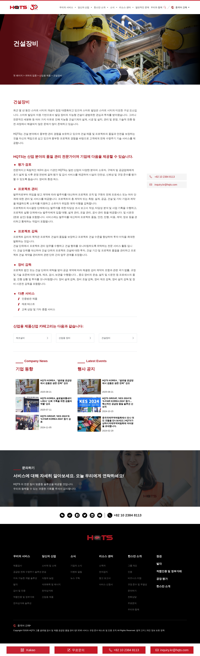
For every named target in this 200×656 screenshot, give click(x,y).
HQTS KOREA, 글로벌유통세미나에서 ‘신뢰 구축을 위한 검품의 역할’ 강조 (56, 401)
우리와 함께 (156, 7)
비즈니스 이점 (135, 578)
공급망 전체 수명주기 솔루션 (27, 572)
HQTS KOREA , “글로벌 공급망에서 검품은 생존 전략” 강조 (56, 381)
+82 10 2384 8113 (124, 649)
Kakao (28, 648)
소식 (114, 7)
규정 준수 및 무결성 (137, 584)
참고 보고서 (105, 578)
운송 (44, 572)
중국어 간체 (181, 7)
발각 (15, 584)
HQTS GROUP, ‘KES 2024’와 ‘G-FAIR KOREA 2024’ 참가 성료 (56, 419)
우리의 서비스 (67, 7)
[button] (167, 177)
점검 (159, 556)
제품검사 (17, 565)
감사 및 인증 (19, 590)
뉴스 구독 (75, 578)
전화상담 (132, 597)
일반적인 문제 (142, 7)
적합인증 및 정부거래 (23, 597)
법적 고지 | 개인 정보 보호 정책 (150, 630)
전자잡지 (103, 572)
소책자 (102, 565)
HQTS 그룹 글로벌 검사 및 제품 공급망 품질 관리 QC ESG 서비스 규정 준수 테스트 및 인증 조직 (73, 630)
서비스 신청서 (106, 584)
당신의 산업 (85, 7)
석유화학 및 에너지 (51, 584)
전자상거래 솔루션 (22, 603)
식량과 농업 (47, 578)
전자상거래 (47, 590)
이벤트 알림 (76, 572)
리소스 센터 (126, 7)
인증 (130, 572)
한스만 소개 (101, 7)
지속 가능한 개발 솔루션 (25, 578)
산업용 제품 (47, 597)
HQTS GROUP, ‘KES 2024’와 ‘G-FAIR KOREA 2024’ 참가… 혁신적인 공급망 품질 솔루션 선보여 (118, 402)
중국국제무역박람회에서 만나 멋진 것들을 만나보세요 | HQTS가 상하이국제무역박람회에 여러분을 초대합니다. (117, 421)
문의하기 (132, 590)
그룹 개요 (132, 565)
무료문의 (132, 603)
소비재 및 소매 (49, 565)
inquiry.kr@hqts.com (171, 649)
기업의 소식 (76, 565)
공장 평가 (162, 578)
